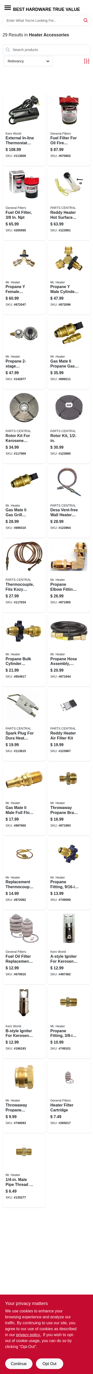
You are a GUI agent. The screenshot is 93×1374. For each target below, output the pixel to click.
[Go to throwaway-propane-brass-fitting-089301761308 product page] (69, 799)
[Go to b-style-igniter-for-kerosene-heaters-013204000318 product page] (24, 1022)
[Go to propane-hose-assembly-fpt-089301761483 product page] (69, 650)
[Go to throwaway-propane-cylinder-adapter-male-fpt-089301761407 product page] (24, 1096)
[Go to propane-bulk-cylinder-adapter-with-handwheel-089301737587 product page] (24, 650)
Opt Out (49, 1364)
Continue (19, 1364)
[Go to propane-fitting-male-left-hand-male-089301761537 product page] (69, 1022)
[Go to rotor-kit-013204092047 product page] (69, 427)
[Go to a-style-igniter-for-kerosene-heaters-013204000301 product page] (69, 947)
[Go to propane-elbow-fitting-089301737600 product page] (69, 576)
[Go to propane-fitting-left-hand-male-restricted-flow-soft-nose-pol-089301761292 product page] (69, 873)
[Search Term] (47, 20)
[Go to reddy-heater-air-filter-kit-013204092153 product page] (69, 724)
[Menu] (7, 7)
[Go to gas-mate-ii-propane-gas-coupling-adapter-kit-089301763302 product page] (69, 352)
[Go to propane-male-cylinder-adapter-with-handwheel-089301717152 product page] (69, 278)
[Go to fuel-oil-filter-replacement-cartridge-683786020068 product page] (24, 947)
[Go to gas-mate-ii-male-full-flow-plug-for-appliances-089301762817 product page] (24, 799)
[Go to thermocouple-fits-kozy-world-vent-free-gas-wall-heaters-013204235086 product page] (24, 576)
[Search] (86, 20)
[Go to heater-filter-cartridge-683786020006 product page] (69, 1096)
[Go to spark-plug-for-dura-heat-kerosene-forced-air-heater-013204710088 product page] (24, 724)
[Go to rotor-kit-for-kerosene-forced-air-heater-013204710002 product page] (24, 427)
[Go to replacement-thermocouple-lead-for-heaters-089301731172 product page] (24, 873)
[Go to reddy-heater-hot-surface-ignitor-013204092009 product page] (69, 204)
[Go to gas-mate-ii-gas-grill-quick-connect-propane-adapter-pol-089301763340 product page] (24, 501)
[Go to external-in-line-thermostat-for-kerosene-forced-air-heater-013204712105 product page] (24, 129)
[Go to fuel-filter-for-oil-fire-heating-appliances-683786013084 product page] (69, 129)
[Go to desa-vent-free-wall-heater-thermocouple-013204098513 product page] (69, 501)
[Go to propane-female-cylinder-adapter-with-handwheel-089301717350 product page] (24, 278)
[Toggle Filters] (87, 61)
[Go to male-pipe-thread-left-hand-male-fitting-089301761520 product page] (24, 1171)
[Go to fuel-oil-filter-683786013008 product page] (24, 204)
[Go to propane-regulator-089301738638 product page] (24, 352)
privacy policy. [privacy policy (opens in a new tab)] (28, 1335)
